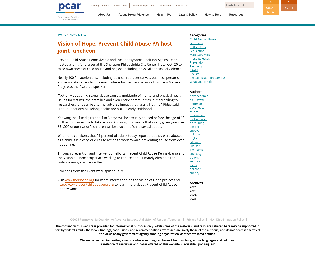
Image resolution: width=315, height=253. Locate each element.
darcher (195, 169)
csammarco (197, 115)
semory (195, 161)
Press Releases (200, 58)
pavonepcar (198, 107)
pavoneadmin (199, 96)
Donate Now (271, 7)
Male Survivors (200, 55)
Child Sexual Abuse (203, 39)
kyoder (194, 111)
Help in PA (164, 14)
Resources (236, 14)
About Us (104, 14)
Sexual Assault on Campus (208, 78)
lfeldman (196, 104)
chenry (194, 173)
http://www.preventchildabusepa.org (86, 184)
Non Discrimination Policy (227, 219)
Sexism (194, 74)
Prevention (197, 62)
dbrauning (197, 123)
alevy (193, 165)
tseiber (194, 127)
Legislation (197, 51)
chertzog (196, 154)
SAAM (194, 70)
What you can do (201, 82)
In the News (198, 47)
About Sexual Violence (134, 14)
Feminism (196, 43)
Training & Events (99, 5)
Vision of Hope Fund (143, 5)
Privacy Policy (195, 219)
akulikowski (197, 100)
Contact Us (181, 5)
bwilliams (196, 150)
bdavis (194, 157)
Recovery (196, 66)
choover (195, 130)
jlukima (195, 134)
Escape (289, 5)
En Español (165, 5)
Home (62, 34)
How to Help (213, 14)
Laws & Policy (188, 14)
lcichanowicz (198, 119)
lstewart (195, 142)
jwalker (195, 146)
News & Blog (120, 5)
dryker (194, 138)
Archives (196, 183)
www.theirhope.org (79, 180)
